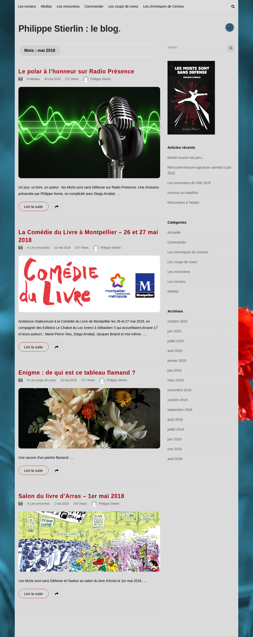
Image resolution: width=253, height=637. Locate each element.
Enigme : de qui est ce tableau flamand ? (77, 372)
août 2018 (175, 419)
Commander (93, 6)
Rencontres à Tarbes (183, 202)
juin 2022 (175, 331)
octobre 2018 (178, 400)
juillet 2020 (176, 341)
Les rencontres (68, 6)
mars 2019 (176, 380)
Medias (46, 6)
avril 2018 (175, 459)
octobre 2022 (178, 321)
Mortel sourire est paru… (186, 158)
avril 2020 (175, 351)
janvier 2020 (177, 361)
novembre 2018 (179, 390)
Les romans (27, 6)
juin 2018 (175, 439)
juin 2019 (175, 370)
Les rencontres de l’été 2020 (189, 183)
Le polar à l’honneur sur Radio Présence (76, 71)
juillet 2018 (176, 429)
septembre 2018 (180, 410)
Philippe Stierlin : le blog (68, 29)
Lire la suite (33, 206)
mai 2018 (175, 449)
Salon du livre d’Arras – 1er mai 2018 (71, 496)
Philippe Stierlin (101, 79)
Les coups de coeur (123, 6)
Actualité (174, 232)
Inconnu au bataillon (183, 193)
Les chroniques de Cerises (163, 6)
